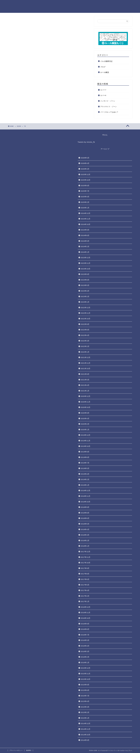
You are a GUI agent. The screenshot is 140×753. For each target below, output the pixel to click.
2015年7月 (85, 696)
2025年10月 (85, 180)
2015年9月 (85, 685)
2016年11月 (85, 612)
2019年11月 (85, 441)
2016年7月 (85, 635)
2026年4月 (85, 163)
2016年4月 (85, 646)
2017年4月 (85, 590)
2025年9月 (85, 185)
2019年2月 (85, 479)
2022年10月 (85, 319)
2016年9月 (85, 624)
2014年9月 (85, 740)
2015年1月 (85, 718)
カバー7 (103, 90)
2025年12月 (85, 174)
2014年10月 (85, 735)
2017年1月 (85, 601)
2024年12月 (85, 213)
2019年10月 (85, 446)
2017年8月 (85, 574)
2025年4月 (85, 197)
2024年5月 (85, 241)
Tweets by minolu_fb (86, 142)
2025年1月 (85, 208)
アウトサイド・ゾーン (108, 106)
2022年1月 (85, 352)
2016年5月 (85, 640)
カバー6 (103, 95)
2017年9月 (85, 568)
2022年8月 (85, 330)
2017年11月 (85, 557)
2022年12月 (85, 307)
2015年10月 (85, 679)
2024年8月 (85, 235)
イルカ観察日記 (106, 61)
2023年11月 (85, 263)
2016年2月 (85, 657)
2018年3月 (85, 535)
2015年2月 (85, 712)
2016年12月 (85, 607)
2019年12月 (85, 435)
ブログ (103, 67)
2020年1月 (85, 429)
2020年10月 (85, 407)
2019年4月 (85, 474)
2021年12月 (85, 357)
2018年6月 (85, 518)
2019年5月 (85, 468)
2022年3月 (85, 341)
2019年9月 (85, 452)
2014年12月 (85, 723)
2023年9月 (85, 274)
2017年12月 (85, 551)
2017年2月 (85, 596)
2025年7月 (85, 191)
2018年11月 (85, 496)
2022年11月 (85, 313)
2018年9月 (85, 507)
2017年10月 (85, 563)
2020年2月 (85, 424)
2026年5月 (85, 158)
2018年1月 (85, 546)
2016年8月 (85, 629)
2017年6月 (85, 579)
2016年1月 (85, 662)
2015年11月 (85, 674)
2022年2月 (85, 346)
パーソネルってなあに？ (109, 112)
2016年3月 (85, 651)
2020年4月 (85, 418)
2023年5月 (85, 285)
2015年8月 (85, 690)
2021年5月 (85, 380)
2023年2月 (85, 296)
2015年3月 (85, 707)
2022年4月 (85, 335)
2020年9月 (85, 413)
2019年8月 (85, 457)
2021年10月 (85, 368)
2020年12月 (85, 396)
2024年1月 (85, 252)
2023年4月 (85, 291)
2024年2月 (85, 246)
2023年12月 (85, 257)
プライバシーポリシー (16, 750)
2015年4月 (85, 701)
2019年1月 (85, 485)
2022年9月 (85, 324)
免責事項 (28, 750)
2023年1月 (85, 302)
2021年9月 (85, 374)
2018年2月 (85, 540)
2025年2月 (85, 202)
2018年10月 (85, 502)
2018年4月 (85, 529)
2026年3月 (85, 169)
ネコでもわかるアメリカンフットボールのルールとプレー (19, 6)
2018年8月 (85, 513)
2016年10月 (85, 618)
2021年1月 (85, 391)
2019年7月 (85, 463)
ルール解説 (104, 72)
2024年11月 (85, 219)
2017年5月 (85, 585)
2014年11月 (85, 729)
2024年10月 (85, 224)
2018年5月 (85, 524)
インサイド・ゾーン (107, 101)
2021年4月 (85, 385)
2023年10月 (85, 269)
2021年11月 (85, 363)
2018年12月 (85, 490)
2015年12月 (85, 668)
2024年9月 (85, 230)
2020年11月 (85, 402)
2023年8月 (85, 280)
